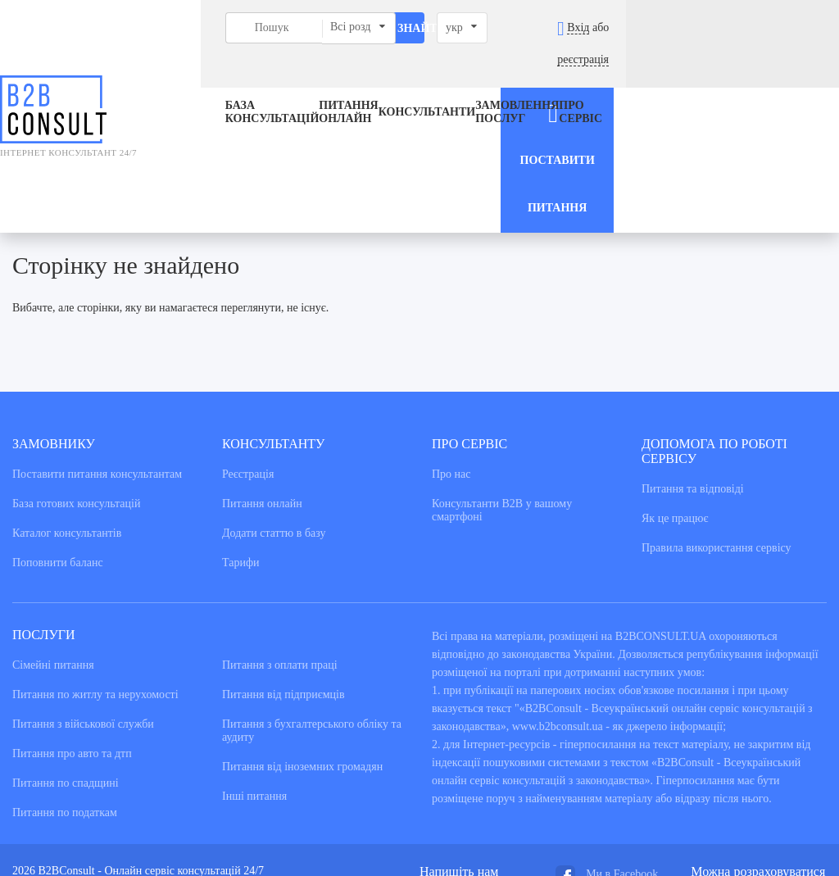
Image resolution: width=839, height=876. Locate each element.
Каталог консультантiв (66, 408)
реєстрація (793, 27)
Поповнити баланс (57, 437)
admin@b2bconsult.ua (471, 760)
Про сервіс (562, 80)
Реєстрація (248, 349)
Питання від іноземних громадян (302, 641)
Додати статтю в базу (273, 408)
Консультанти (389, 81)
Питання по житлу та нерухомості (95, 569)
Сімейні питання (53, 539)
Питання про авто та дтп (72, 628)
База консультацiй (202, 80)
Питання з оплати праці (280, 539)
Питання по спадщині (65, 657)
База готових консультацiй (76, 378)
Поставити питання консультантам (97, 349)
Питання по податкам (64, 687)
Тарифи (240, 437)
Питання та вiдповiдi (693, 363)
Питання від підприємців (283, 569)
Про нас (451, 349)
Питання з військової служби (83, 598)
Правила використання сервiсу (716, 422)
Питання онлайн (290, 80)
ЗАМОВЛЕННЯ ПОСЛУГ (479, 80)
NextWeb (127, 801)
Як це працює (675, 393)
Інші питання (254, 671)
